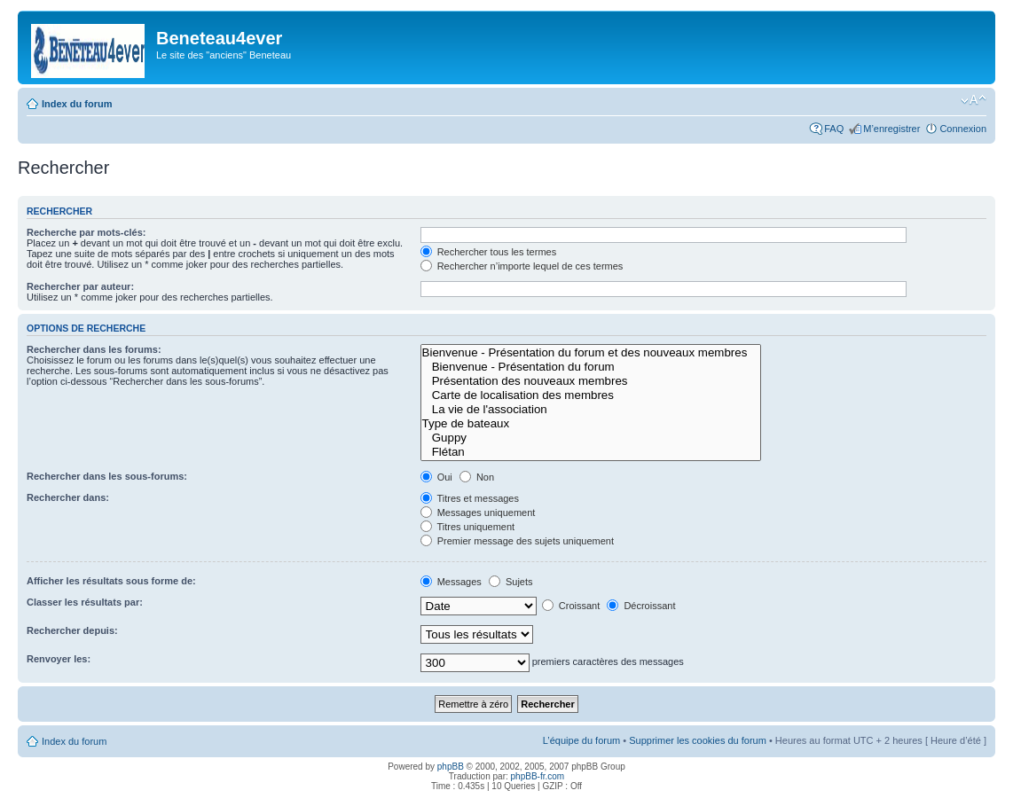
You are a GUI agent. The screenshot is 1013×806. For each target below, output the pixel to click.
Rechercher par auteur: (80, 286)
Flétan (590, 452)
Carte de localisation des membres (590, 395)
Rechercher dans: (68, 497)
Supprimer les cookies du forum (697, 740)
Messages (451, 581)
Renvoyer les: (58, 658)
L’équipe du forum (581, 740)
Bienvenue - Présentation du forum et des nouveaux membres (590, 353)
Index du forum (77, 103)
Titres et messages (469, 498)
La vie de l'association (590, 410)
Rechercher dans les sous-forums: (107, 476)
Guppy (590, 438)
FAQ (834, 128)
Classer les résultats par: (85, 602)
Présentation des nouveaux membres (590, 381)
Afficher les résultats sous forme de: (111, 580)
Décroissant (641, 605)
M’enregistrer (891, 128)
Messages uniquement (478, 512)
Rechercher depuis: (72, 630)
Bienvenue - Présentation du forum (590, 367)
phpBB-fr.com (538, 776)
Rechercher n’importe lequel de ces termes (522, 266)
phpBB (450, 766)
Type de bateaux (590, 424)
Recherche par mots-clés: (86, 232)
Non (476, 477)
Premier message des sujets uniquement (517, 541)
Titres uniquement (467, 526)
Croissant (571, 605)
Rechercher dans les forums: (94, 349)
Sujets (511, 581)
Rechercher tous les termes (488, 251)
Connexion (962, 128)
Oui (436, 477)
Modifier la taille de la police (973, 100)
